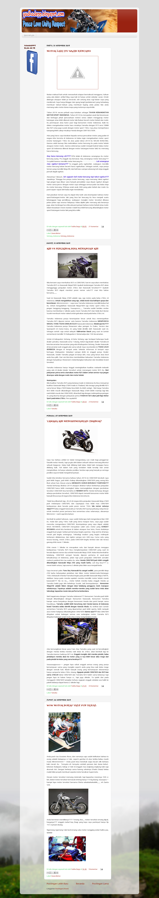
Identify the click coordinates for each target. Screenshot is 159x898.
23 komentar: (94, 402)
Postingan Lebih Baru (57, 883)
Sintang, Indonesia (67, 236)
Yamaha (54, 409)
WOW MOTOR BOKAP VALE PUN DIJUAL (71, 705)
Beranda (29, 35)
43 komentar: (94, 686)
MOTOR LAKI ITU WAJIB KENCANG (69, 51)
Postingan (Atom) (62, 889)
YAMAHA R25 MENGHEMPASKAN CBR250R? (74, 421)
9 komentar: (93, 869)
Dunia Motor (56, 233)
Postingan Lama (100, 883)
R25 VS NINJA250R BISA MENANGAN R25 (72, 248)
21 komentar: (94, 226)
